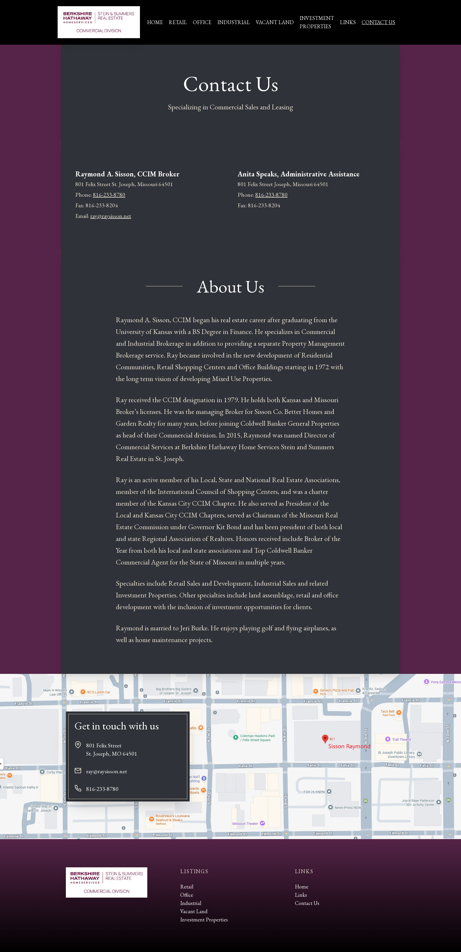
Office (202, 22)
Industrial (233, 22)
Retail (178, 22)
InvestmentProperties (317, 22)
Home (155, 22)
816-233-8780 (109, 194)
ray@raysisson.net (110, 216)
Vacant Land (275, 22)
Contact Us (378, 22)
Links (348, 22)
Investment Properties (204, 919)
